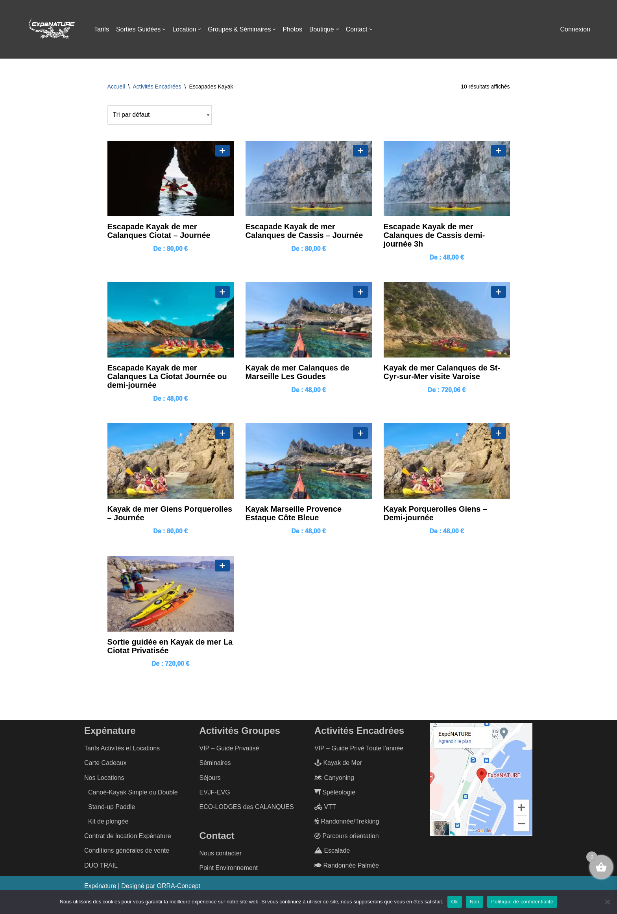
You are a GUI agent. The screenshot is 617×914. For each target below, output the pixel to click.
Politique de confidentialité (522, 902)
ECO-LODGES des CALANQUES (247, 808)
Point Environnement (229, 869)
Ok (454, 902)
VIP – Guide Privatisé (229, 749)
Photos (293, 29)
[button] (164, 29)
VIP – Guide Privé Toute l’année (358, 749)
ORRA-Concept (179, 887)
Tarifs (101, 29)
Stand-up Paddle (111, 808)
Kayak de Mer (338, 764)
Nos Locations (104, 778)
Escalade (332, 851)
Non (475, 902)
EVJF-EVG (215, 793)
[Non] (607, 902)
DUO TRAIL (101, 866)
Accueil (116, 86)
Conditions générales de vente (126, 851)
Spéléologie (334, 793)
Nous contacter (221, 854)
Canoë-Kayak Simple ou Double (133, 793)
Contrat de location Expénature (127, 837)
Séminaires (215, 764)
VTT (325, 808)
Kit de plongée (108, 822)
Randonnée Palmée (346, 866)
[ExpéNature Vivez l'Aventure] (51, 29)
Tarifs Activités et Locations (122, 749)
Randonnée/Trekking (346, 822)
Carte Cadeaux (105, 764)
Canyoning (334, 778)
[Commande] (159, 115)
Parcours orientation (346, 837)
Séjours (210, 778)
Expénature (100, 887)
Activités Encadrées (157, 86)
